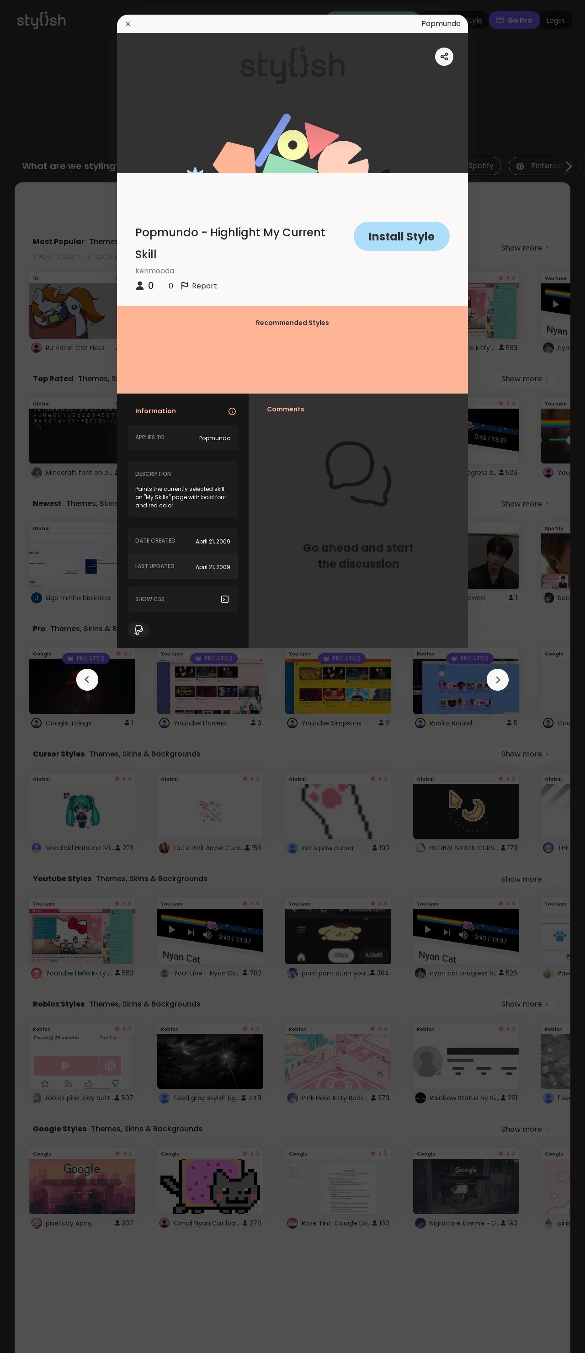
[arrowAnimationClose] (87, 679)
